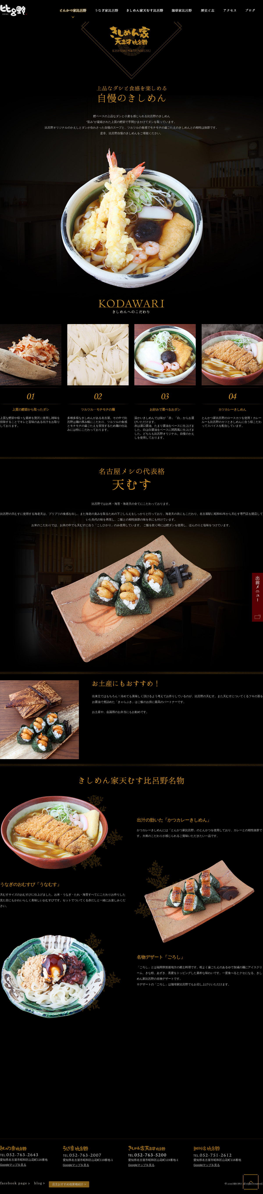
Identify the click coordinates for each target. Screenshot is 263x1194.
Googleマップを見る (13, 1164)
